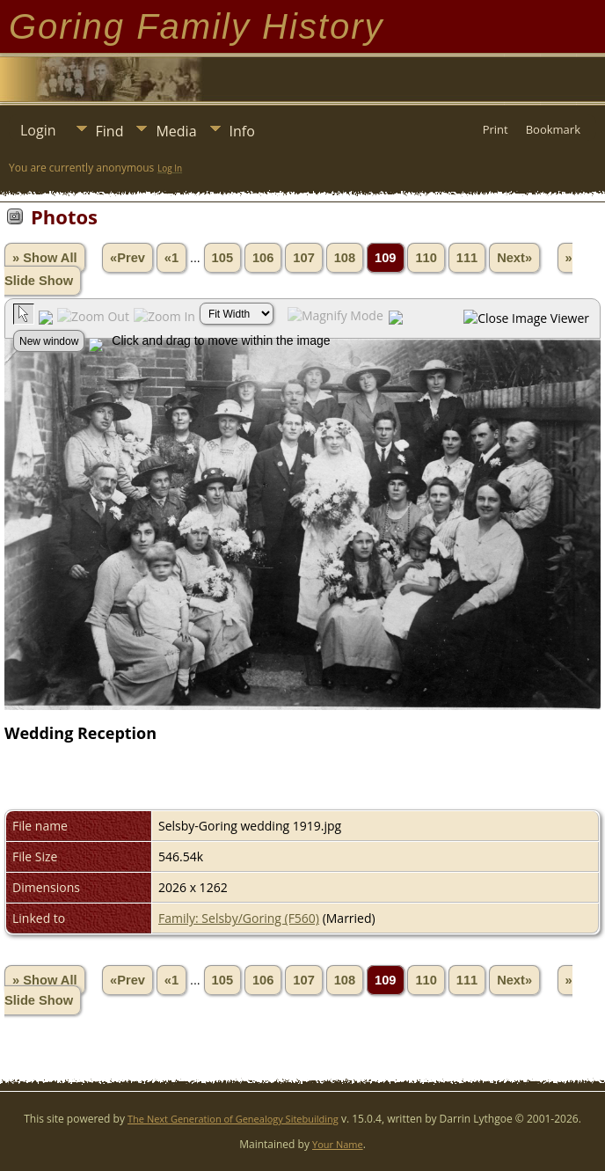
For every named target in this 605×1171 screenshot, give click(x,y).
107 (303, 258)
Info (242, 131)
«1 (171, 258)
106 (262, 258)
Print (495, 129)
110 (425, 258)
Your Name (337, 1144)
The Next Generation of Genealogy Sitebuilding (233, 1118)
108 (344, 258)
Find (110, 131)
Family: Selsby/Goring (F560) (238, 918)
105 (222, 258)
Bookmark (553, 129)
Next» (514, 258)
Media (176, 131)
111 (466, 258)
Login (38, 130)
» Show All (44, 258)
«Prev (127, 258)
